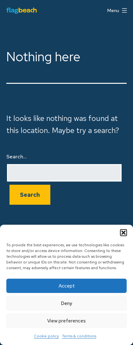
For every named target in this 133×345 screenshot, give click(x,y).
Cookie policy (46, 336)
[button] (123, 232)
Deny (66, 303)
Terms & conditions (79, 336)
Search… (16, 156)
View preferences (66, 321)
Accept (67, 286)
